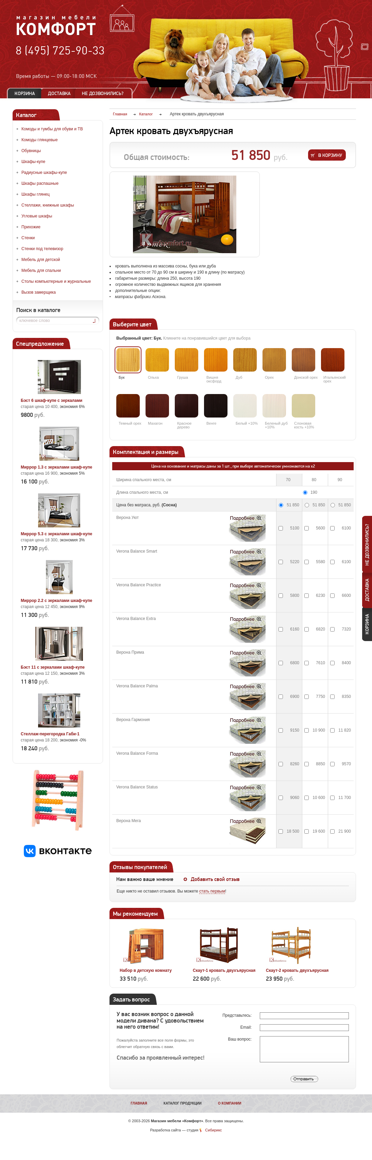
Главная (139, 1103)
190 (313, 492)
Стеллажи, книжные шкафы (47, 205)
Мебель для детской (40, 259)
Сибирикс (213, 1130)
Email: (246, 1027)
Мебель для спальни (41, 270)
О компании (229, 1103)
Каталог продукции (183, 1103)
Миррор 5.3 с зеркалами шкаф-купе (56, 534)
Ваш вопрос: (240, 1039)
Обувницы (31, 150)
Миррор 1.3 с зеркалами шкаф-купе (56, 467)
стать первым (212, 891)
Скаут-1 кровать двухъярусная (224, 970)
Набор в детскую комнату (146, 970)
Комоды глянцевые (39, 139)
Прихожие (30, 227)
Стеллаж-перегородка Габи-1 (50, 734)
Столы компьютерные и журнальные (56, 281)
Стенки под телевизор (42, 248)
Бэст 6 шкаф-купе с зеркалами (51, 400)
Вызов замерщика (38, 292)
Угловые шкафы (36, 216)
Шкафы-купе (33, 161)
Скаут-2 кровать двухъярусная (297, 970)
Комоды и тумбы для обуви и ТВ (52, 129)
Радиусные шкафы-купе (44, 172)
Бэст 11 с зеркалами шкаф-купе (53, 667)
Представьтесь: (237, 1015)
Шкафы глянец (35, 194)
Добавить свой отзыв (215, 879)
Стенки (28, 237)
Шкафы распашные (39, 183)
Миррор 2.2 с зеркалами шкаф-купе (56, 600)
